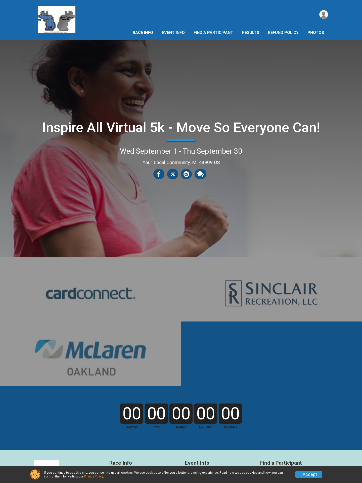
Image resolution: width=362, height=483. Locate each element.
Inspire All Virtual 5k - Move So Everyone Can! (181, 127)
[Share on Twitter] (172, 174)
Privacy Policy (93, 476)
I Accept (308, 474)
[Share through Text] (200, 174)
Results (250, 32)
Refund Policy (283, 32)
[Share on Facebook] (159, 174)
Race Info (143, 32)
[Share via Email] (186, 174)
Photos (315, 32)
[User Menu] (323, 14)
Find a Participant (213, 32)
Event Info (173, 32)
